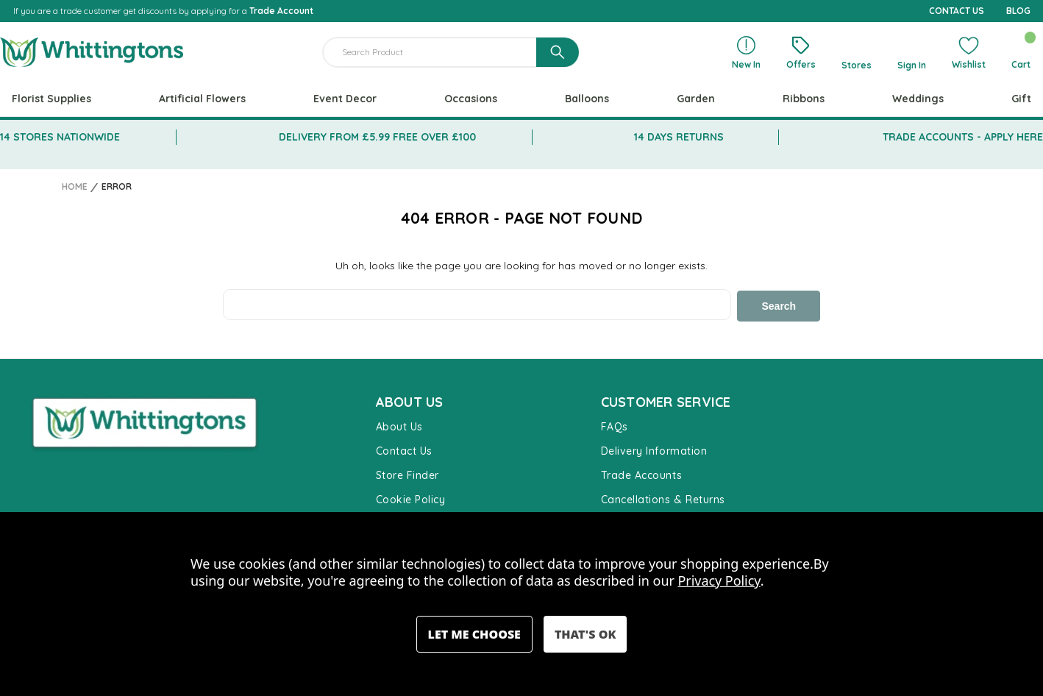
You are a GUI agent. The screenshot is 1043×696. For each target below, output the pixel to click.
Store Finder (407, 473)
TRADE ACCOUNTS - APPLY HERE (963, 136)
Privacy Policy (719, 580)
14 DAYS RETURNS (679, 136)
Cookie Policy (411, 498)
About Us (399, 425)
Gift (1021, 98)
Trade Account (281, 10)
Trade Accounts (642, 473)
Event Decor (345, 98)
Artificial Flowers (202, 98)
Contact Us (404, 449)
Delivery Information (654, 449)
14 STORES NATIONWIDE (60, 136)
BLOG (1018, 10)
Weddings (918, 98)
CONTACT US (956, 10)
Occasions (470, 98)
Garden (696, 98)
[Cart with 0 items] (1020, 52)
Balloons (587, 98)
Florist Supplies (51, 98)
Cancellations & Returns (663, 498)
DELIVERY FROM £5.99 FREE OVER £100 (377, 136)
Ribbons (804, 98)
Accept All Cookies (585, 634)
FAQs (614, 425)
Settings (474, 634)
